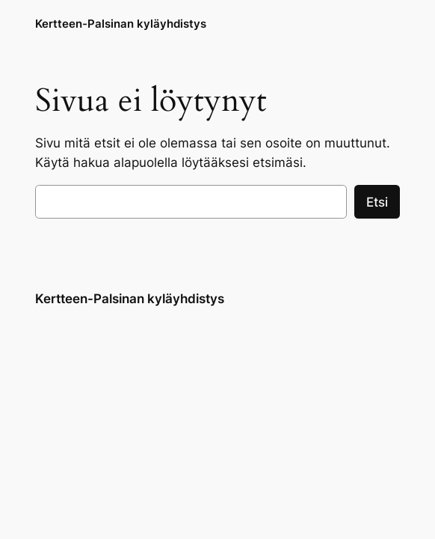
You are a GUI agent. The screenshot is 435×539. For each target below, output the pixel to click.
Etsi (377, 202)
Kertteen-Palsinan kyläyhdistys (120, 23)
